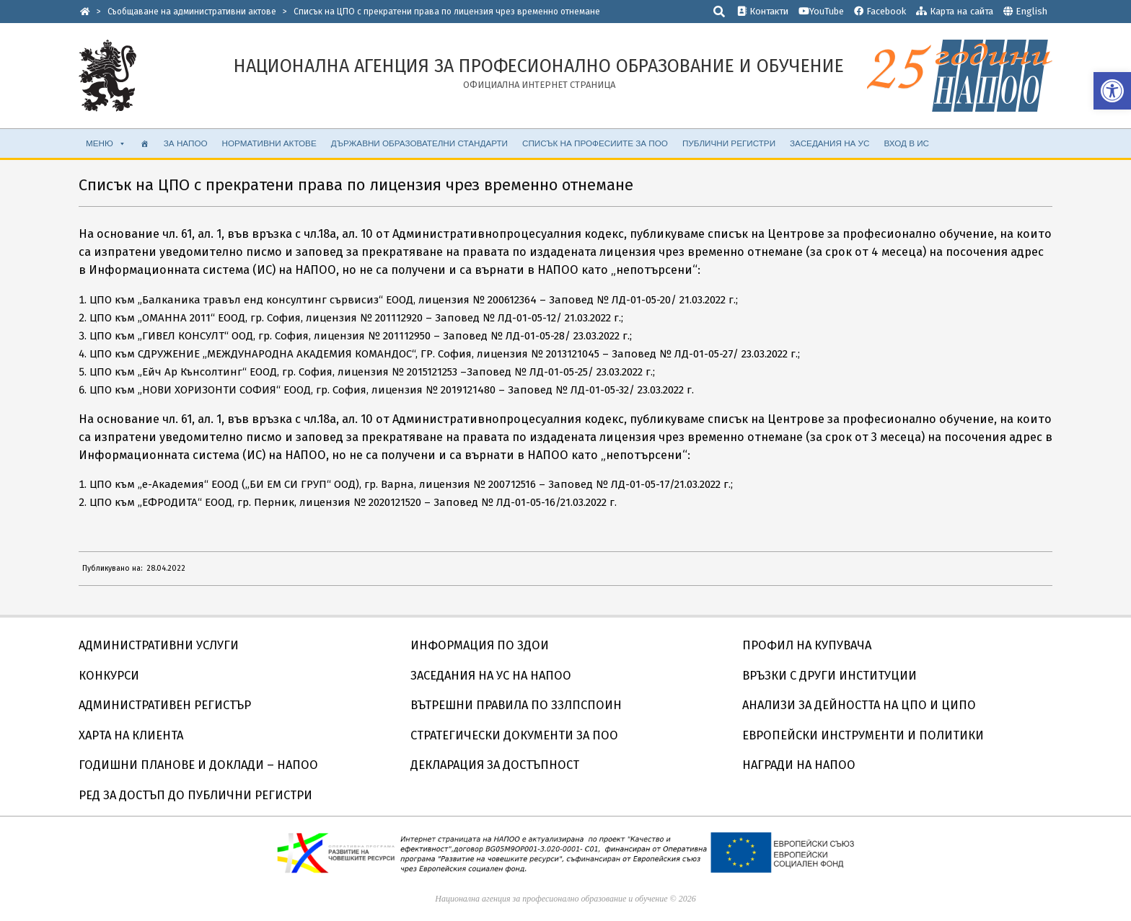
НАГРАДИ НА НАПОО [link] (798, 765)
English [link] (1031, 11)
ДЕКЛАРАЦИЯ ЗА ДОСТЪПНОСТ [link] (494, 765)
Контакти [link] (762, 11)
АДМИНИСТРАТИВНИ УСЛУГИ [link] (159, 645)
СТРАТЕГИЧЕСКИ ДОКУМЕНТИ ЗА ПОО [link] (514, 735)
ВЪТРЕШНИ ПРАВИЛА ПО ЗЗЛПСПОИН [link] (516, 705)
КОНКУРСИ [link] (109, 675)
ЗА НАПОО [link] (186, 143)
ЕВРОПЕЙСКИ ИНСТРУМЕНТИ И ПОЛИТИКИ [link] (863, 735)
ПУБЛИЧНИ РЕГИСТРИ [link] (728, 143)
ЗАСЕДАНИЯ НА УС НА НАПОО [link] (490, 675)
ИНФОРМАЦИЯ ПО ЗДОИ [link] (479, 645)
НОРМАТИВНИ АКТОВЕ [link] (269, 143)
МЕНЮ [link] (106, 143)
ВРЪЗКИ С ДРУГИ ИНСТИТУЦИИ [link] (829, 675)
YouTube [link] (821, 11)
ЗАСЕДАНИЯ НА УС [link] (829, 143)
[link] (1112, 91)
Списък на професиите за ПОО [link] (595, 143)
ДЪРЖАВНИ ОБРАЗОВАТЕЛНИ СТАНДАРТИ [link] (419, 143)
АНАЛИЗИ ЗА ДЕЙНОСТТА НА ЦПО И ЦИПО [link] (859, 705)
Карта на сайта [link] (954, 11)
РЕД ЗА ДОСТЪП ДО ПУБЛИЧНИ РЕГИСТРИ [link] (195, 795)
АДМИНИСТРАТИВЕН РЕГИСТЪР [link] (165, 705)
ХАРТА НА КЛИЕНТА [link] (131, 735)
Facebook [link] (880, 11)
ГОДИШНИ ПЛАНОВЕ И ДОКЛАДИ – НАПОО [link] (198, 765)
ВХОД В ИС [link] (906, 143)
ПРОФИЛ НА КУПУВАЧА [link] (806, 645)
